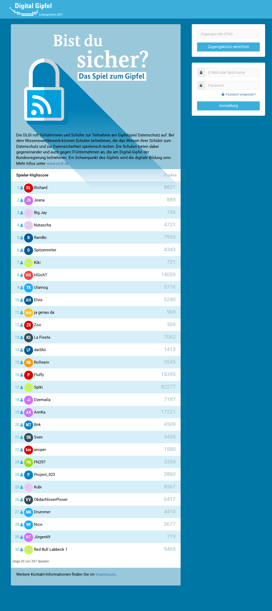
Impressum (106, 574)
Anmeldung (228, 106)
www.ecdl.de (57, 163)
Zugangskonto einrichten (228, 47)
